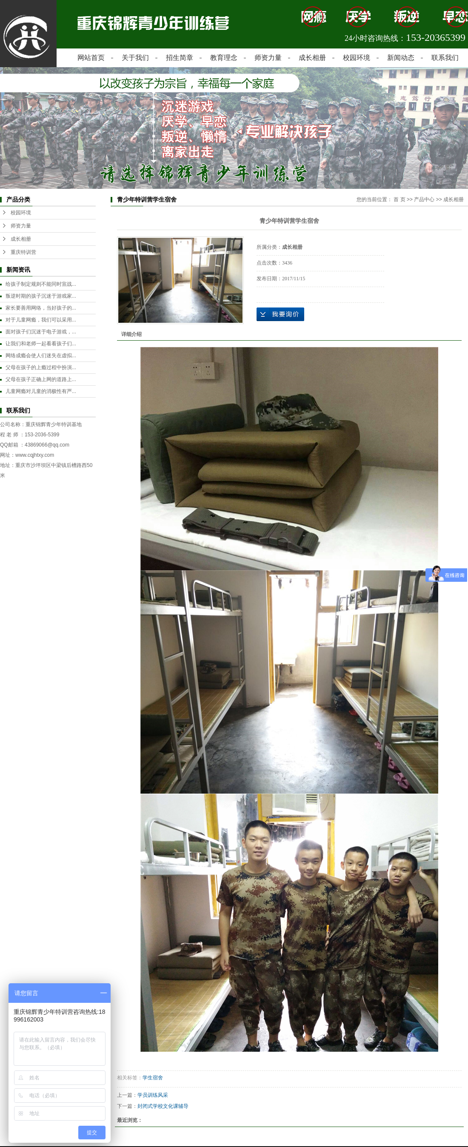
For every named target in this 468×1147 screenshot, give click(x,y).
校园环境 (356, 57)
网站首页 (91, 57)
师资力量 (268, 57)
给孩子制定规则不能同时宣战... (41, 284)
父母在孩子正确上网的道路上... (41, 379)
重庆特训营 (23, 252)
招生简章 (179, 57)
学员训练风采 (152, 1095)
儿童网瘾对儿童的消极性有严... (41, 391)
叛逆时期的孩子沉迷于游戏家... (41, 296)
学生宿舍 (153, 1078)
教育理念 (223, 57)
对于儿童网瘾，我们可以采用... (41, 320)
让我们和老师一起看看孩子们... (41, 344)
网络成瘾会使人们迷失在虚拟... (41, 356)
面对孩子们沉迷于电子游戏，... (41, 332)
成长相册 (312, 57)
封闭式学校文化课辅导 (162, 1106)
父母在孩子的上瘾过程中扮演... (41, 367)
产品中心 (424, 199)
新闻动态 (400, 57)
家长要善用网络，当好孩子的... (41, 308)
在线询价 (280, 314)
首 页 (399, 199)
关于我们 (135, 57)
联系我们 (445, 57)
